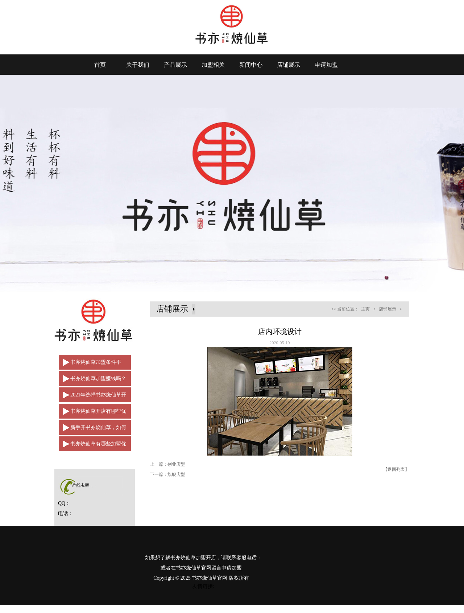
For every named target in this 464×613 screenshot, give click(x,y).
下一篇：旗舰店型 (167, 474)
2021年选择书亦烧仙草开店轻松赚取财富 (92, 397)
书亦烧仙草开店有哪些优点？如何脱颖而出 (92, 413)
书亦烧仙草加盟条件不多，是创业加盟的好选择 (90, 364)
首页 (100, 65)
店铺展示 (288, 65)
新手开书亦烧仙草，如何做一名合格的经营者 (92, 430)
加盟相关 (213, 65)
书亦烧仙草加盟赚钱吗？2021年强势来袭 (92, 381)
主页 (365, 309)
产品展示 (175, 65)
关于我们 (137, 65)
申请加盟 (326, 65)
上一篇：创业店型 (167, 464)
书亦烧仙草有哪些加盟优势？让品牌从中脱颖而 (92, 446)
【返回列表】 (396, 469)
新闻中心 (250, 65)
